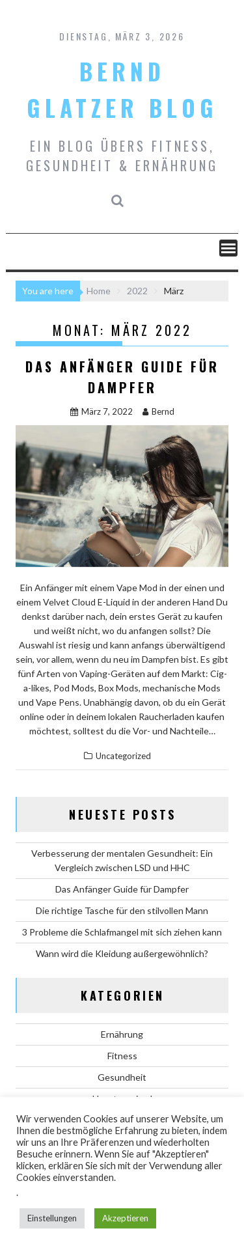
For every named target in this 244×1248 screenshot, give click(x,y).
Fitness (122, 1055)
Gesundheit (122, 1077)
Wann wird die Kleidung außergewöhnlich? (122, 953)
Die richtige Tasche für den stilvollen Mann (122, 910)
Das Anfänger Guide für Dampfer (122, 888)
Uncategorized (123, 756)
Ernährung (122, 1034)
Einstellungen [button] (52, 1218)
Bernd (158, 411)
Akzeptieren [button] (125, 1218)
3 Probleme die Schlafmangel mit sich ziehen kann (122, 931)
